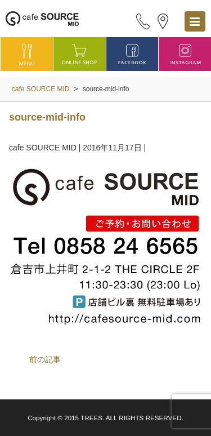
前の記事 (45, 359)
